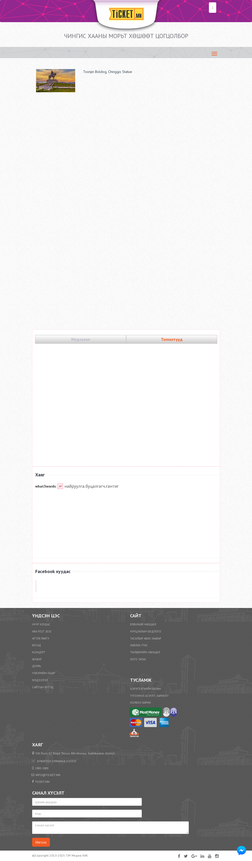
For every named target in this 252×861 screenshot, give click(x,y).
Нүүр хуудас (41, 624)
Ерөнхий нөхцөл (143, 624)
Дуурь (36, 666)
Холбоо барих (140, 702)
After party (40, 638)
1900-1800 (42, 768)
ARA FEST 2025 (41, 631)
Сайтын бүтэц (43, 687)
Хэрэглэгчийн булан (145, 689)
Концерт (38, 652)
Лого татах (138, 659)
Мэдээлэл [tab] (80, 339)
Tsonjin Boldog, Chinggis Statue (107, 71)
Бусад (36, 645)
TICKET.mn (127, 586)
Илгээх (41, 842)
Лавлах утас (139, 645)
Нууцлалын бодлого (145, 631)
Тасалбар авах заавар (145, 638)
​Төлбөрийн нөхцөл (145, 652)
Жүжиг (37, 659)
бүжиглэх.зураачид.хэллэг (57, 761)
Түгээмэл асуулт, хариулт (149, 696)
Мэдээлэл (40, 680)
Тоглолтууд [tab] (172, 339)
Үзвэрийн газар (43, 673)
